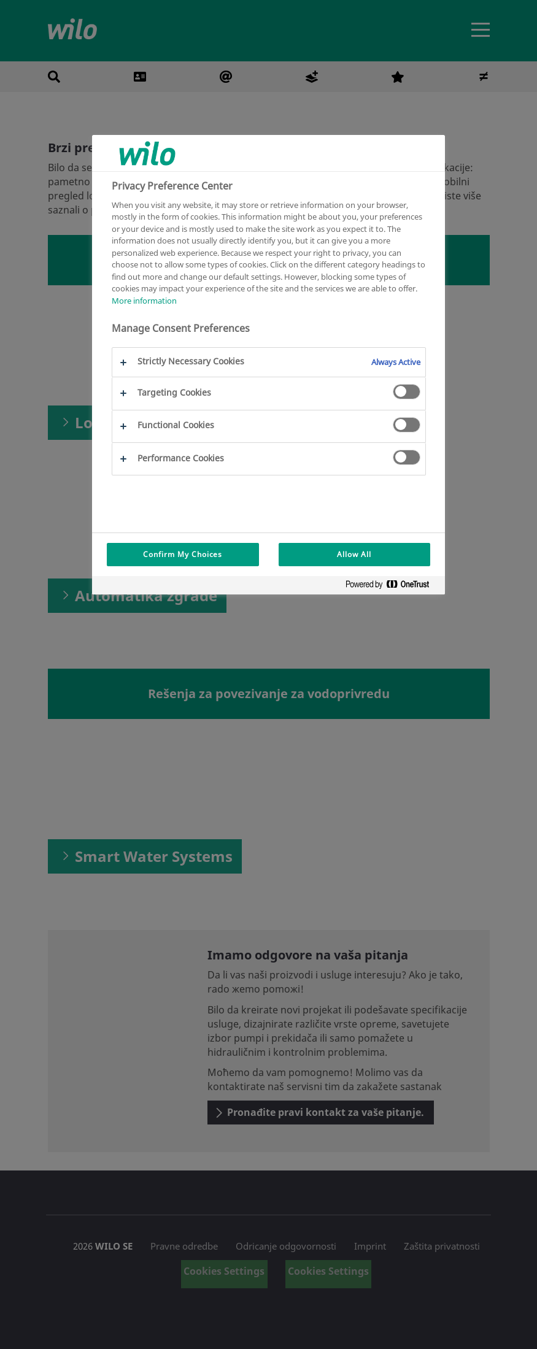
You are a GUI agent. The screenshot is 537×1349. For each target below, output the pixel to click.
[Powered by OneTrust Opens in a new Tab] (392, 586)
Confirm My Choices (182, 554)
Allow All (354, 554)
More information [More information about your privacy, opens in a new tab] (144, 300)
